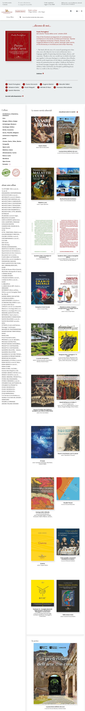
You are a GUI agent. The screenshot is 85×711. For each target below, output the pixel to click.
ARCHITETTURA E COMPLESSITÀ (12, 202)
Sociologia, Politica (8, 127)
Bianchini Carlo (73, 357)
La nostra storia (7, 3)
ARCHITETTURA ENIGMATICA (11, 210)
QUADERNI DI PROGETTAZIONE (11, 357)
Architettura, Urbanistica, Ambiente (10, 114)
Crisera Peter (44, 309)
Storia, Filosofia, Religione (11, 132)
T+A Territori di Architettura (11, 396)
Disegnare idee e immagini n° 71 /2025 (68, 355)
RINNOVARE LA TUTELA (12, 361)
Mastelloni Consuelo (70, 455)
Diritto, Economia (8, 130)
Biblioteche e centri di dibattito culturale (71, 3)
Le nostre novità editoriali (42, 110)
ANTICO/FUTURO (10, 196)
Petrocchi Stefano (70, 561)
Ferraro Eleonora (66, 153)
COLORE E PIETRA (10, 237)
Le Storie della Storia (8, 304)
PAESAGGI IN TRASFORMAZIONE (12, 330)
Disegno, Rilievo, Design (10, 121)
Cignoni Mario (44, 565)
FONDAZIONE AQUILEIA (9, 261)
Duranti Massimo (70, 504)
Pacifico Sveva (74, 153)
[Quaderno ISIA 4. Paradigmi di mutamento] (42, 236)
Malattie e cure (42, 202)
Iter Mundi (5, 294)
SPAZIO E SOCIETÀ (10, 375)
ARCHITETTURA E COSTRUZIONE (12, 204)
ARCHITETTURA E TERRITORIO (12, 208)
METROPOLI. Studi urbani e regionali (10, 315)
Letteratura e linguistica (10, 135)
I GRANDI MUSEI (7, 273)
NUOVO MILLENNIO (11, 319)
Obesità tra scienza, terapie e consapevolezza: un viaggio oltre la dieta (68, 308)
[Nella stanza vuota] (68, 596)
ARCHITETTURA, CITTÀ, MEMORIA (12, 212)
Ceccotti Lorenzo (66, 359)
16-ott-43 (4, 191)
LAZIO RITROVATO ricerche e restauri (10, 301)
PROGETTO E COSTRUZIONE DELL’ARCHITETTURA (10, 346)
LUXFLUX (11, 306)
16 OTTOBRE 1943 (10, 189)
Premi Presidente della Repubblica (8, 338)
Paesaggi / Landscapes (8, 327)
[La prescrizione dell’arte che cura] (68, 132)
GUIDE (4, 267)
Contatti (5, 4)
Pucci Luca (63, 405)
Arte (4, 118)
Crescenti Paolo (45, 259)
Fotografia (6, 144)
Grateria (42, 563)
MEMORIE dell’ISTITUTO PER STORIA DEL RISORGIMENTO (10, 313)
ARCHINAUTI (11, 198)
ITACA (11, 292)
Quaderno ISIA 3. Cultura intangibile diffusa (68, 256)
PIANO (4, 333)
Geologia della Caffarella (42, 512)
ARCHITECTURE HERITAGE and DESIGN (11, 200)
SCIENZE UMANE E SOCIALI (12, 373)
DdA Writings (6, 245)
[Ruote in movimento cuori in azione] (68, 438)
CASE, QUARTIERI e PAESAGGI (10, 222)
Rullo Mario (65, 259)
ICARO (4, 282)
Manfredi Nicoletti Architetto (68, 199)
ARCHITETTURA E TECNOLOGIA (11, 206)
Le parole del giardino (42, 358)
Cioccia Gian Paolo (69, 311)
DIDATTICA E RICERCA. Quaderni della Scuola (11, 249)
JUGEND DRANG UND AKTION (10, 296)
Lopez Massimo (44, 204)
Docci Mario (66, 357)
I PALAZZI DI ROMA (11, 278)
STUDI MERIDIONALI (8, 393)
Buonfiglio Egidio (42, 515)
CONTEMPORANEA (11, 239)
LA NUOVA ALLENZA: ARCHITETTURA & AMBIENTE (10, 299)
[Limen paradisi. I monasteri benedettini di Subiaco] (68, 542)
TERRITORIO (5, 399)
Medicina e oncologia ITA (12, 311)
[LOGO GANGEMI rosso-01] (7, 8)
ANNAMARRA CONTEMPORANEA (11, 193)
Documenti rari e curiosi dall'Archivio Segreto (9, 255)
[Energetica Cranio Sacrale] (42, 288)
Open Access (6, 161)
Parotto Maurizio (45, 514)
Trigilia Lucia (70, 404)
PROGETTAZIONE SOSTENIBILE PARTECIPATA (11, 344)
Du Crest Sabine (44, 412)
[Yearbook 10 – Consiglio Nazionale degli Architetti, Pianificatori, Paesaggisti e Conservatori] (42, 593)
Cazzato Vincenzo (41, 360)
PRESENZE (11, 340)
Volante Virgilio (42, 464)
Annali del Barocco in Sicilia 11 (67, 402)
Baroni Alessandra (44, 147)
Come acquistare (49, 3)
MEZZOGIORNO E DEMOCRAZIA (11, 317)
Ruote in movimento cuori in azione (68, 453)
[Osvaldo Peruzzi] (68, 488)
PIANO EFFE (5, 335)
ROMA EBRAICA (10, 365)
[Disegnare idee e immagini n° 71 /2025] (68, 337)
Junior (4, 138)
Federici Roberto (43, 516)
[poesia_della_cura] (18, 32)
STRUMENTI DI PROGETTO (9, 385)
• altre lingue (41, 12)
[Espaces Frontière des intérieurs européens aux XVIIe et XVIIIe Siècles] (42, 391)
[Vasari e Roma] (42, 129)
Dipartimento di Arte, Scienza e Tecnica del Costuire (11, 253)
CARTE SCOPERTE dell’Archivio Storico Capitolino (11, 220)
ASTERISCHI (5, 213)
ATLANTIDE (10, 216)
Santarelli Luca (72, 259)
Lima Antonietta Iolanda (70, 200)
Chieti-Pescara (6, 228)
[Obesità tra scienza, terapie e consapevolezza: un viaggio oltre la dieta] (68, 288)
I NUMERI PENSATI (7, 275)
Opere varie (6, 147)
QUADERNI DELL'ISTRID (9, 352)
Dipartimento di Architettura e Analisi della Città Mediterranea (11, 251)
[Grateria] (42, 545)
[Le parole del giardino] (42, 339)
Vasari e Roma (43, 146)
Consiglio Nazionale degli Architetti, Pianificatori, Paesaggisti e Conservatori (42, 615)
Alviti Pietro (49, 462)
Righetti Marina (71, 405)
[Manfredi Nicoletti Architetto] (68, 182)
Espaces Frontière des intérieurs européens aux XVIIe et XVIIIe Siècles (42, 410)
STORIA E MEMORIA (11, 381)
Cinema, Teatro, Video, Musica (12, 141)
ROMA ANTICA (11, 363)
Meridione (6, 158)
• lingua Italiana (32, 12)
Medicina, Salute (8, 150)
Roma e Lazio (7, 155)
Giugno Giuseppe (66, 407)
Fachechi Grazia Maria (69, 616)
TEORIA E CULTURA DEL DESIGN (12, 398)
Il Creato (42, 461)
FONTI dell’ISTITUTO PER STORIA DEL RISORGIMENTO (11, 264)
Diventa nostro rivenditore (68, 4)
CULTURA (4, 240)
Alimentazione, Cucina (9, 153)
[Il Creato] (42, 442)
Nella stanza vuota (68, 614)
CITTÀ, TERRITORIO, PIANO (12, 233)
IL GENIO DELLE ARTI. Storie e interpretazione (11, 286)
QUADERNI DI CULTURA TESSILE (12, 355)
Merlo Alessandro (67, 360)
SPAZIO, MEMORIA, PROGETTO (12, 377)
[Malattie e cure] (42, 184)
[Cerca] (20, 17)
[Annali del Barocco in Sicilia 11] (68, 387)
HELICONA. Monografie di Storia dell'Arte (11, 272)
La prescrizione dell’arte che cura (68, 151)
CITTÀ (3, 230)
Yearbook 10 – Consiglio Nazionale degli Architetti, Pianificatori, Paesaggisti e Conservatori (42, 610)
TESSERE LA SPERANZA (8, 401)
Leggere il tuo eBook (49, 4)
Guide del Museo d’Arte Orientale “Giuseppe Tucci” (12, 270)
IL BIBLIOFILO (6, 284)
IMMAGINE (5, 288)
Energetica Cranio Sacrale (42, 307)
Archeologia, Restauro (9, 124)
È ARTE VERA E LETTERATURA (10, 257)
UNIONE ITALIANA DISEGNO (10, 403)
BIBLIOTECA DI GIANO (8, 218)
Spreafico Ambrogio (41, 462)
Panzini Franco (44, 361)
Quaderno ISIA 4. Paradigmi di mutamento (42, 256)
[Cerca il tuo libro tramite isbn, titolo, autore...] (50, 17)
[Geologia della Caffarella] (42, 493)
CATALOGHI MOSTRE (8, 224)
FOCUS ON (12, 260)
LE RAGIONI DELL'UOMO (12, 303)
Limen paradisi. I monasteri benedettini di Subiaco (68, 558)
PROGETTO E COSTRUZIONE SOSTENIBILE (10, 348)
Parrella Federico (71, 260)
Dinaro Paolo (74, 407)
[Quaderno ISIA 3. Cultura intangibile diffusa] (68, 236)
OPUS (3, 323)
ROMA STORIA (6, 366)
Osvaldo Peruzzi (68, 503)
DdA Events (5, 242)
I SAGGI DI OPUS (10, 280)
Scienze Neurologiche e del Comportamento (10, 371)
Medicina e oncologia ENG (12, 309)
